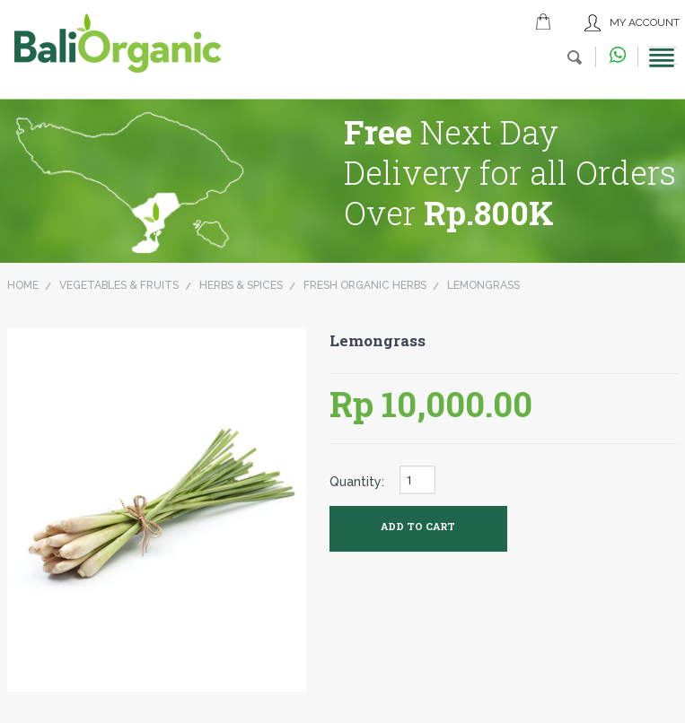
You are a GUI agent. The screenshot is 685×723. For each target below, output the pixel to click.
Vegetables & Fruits (119, 285)
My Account (645, 22)
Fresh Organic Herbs (364, 285)
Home (23, 285)
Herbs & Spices (241, 285)
